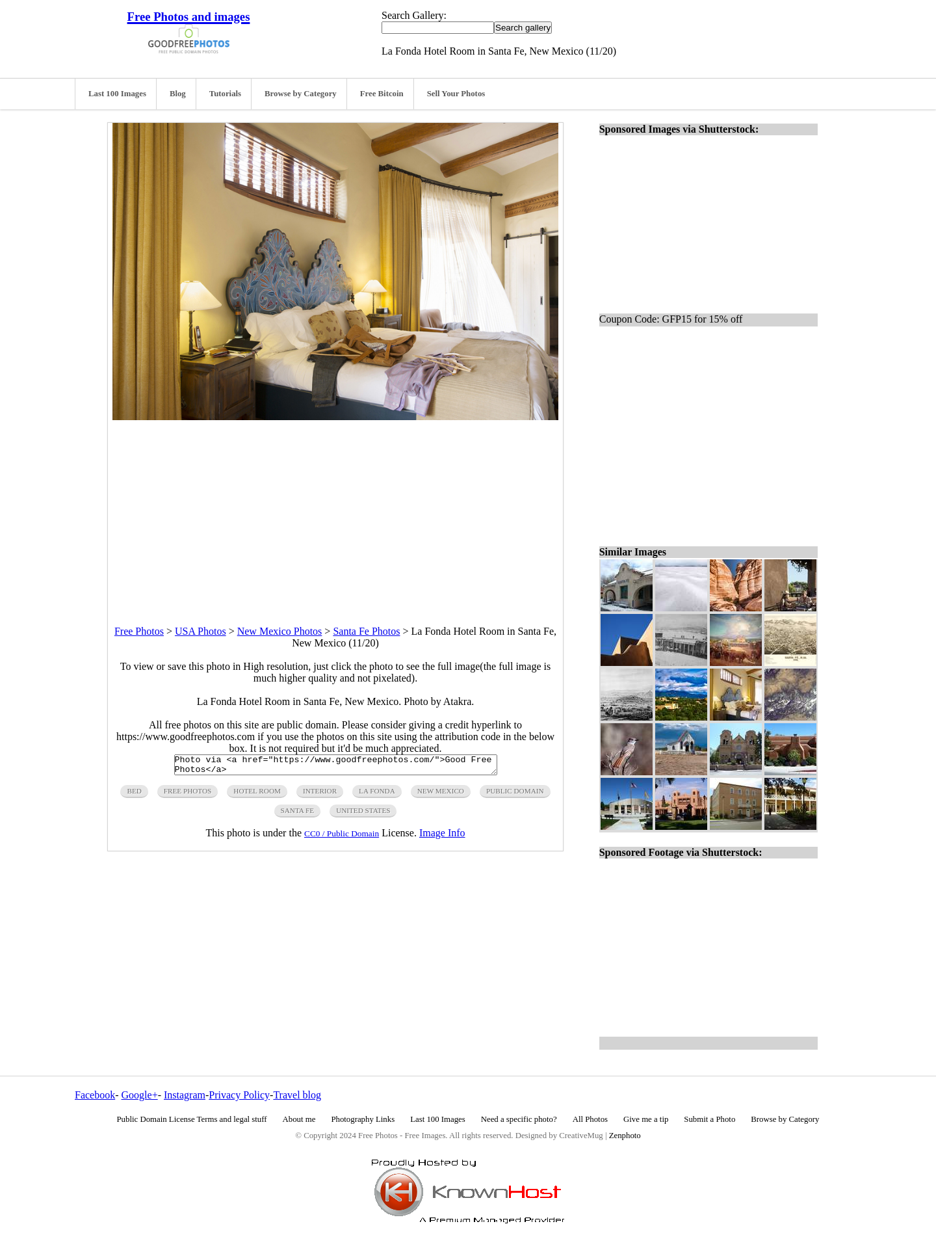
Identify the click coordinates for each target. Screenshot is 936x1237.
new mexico (440, 795)
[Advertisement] (335, 511)
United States (363, 814)
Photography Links (363, 1119)
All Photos (590, 1119)
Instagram (184, 1094)
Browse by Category (301, 93)
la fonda (377, 795)
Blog (178, 93)
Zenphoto (625, 1135)
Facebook (95, 1094)
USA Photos (200, 631)
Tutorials (225, 93)
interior (320, 795)
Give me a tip (645, 1119)
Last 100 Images (117, 93)
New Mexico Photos (279, 631)
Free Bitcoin (382, 93)
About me (299, 1119)
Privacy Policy (239, 1094)
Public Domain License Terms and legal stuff (192, 1119)
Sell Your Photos (456, 93)
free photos (187, 795)
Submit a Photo (709, 1119)
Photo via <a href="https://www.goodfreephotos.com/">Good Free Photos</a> (336, 766)
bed (134, 795)
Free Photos (139, 631)
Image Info (442, 836)
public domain (515, 795)
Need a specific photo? (519, 1119)
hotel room (257, 795)
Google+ (140, 1094)
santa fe (298, 814)
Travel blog (297, 1094)
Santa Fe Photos (366, 631)
